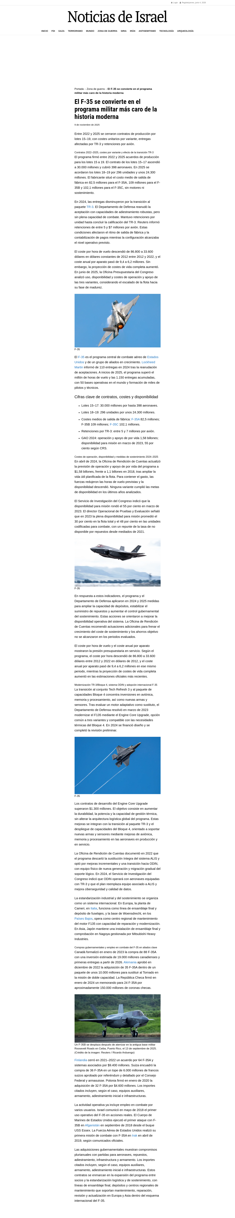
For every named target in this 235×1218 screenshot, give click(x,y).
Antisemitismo (147, 31)
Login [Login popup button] (174, 3)
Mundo (90, 31)
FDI (53, 31)
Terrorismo (75, 31)
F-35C (114, 424)
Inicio (44, 31)
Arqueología (185, 31)
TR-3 (89, 207)
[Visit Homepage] (117, 16)
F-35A (135, 419)
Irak (134, 1135)
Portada (79, 88)
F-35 (81, 357)
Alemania (130, 962)
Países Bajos (84, 918)
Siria (123, 31)
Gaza (61, 31)
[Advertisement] (117, 61)
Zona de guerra (107, 31)
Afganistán (92, 1125)
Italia (94, 908)
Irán (132, 31)
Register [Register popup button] (184, 3)
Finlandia (81, 1060)
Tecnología (166, 31)
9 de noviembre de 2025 (87, 124)
